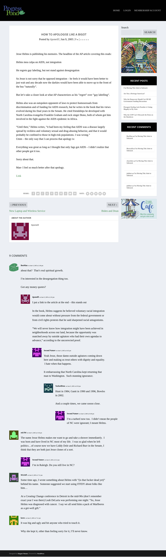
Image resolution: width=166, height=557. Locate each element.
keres (23, 518)
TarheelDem (60, 386)
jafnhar (129, 174)
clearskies (130, 161)
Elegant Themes (23, 554)
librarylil (130, 149)
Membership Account (147, 11)
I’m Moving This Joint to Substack (136, 88)
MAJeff (24, 475)
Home (116, 11)
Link (18, 176)
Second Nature (49, 351)
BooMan (24, 266)
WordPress (40, 554)
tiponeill (54, 39)
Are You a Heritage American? (134, 94)
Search (125, 28)
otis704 (23, 433)
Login (127, 11)
